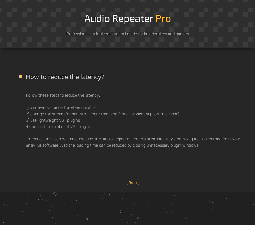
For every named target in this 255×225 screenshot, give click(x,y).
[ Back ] (133, 182)
